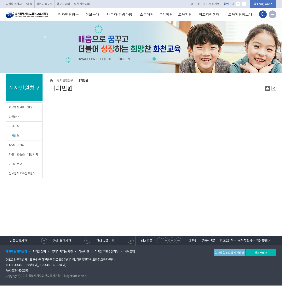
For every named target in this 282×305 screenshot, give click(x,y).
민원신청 (14, 126)
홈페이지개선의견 (62, 251)
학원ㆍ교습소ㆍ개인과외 (23, 154)
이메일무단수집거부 (107, 251)
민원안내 (14, 116)
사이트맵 (129, 251)
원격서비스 (261, 253)
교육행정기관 (18, 240)
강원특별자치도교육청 (19, 4)
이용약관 (83, 251)
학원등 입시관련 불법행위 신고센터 (247, 240)
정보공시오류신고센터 (22, 173)
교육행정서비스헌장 (21, 107)
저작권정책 (39, 251)
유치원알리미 (82, 4)
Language (263, 4)
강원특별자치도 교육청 (265, 240)
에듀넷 (193, 240)
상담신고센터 (17, 145)
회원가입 (214, 4)
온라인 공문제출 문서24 (211, 240)
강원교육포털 (45, 4)
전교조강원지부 (229, 240)
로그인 (201, 4)
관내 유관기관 (62, 240)
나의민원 (14, 135)
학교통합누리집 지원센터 (229, 253)
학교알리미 (63, 4)
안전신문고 (15, 163)
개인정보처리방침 (16, 251)
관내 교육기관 (105, 240)
